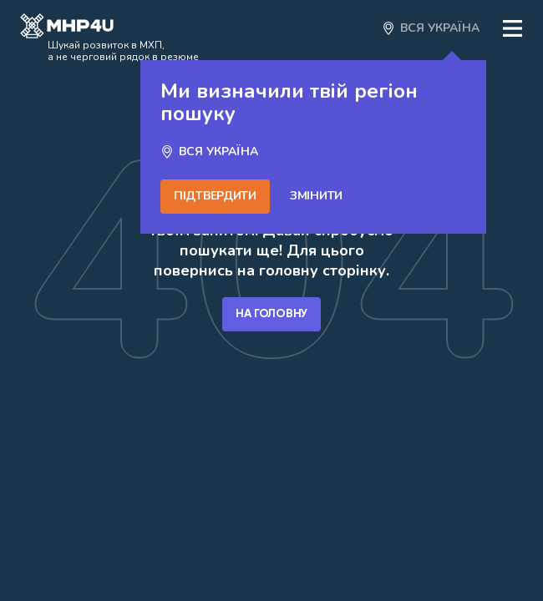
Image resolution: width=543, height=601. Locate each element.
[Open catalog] (67, 28)
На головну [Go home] (271, 314)
